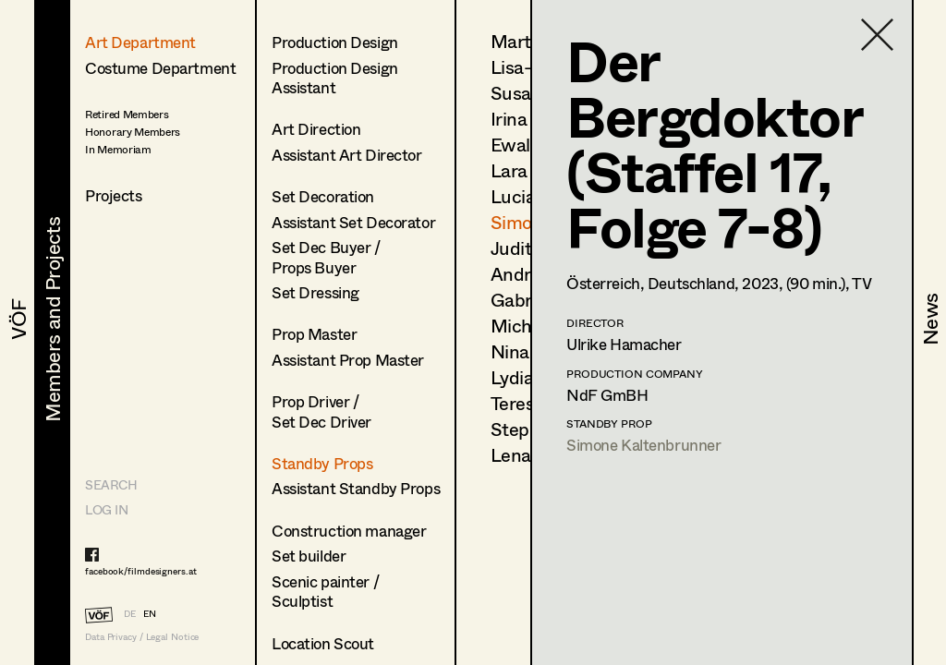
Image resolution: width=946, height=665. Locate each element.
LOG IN (106, 509)
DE (130, 613)
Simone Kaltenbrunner (644, 444)
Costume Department (160, 67)
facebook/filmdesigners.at (141, 570)
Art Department (140, 42)
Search (111, 484)
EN (149, 613)
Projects (113, 195)
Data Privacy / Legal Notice (142, 637)
